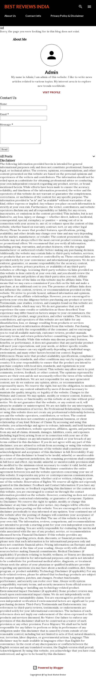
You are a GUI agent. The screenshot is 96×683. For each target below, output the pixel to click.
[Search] (80, 6)
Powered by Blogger (48, 667)
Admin (51, 72)
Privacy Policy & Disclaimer (67, 15)
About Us (10, 15)
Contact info (33, 15)
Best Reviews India (26, 6)
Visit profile (51, 92)
